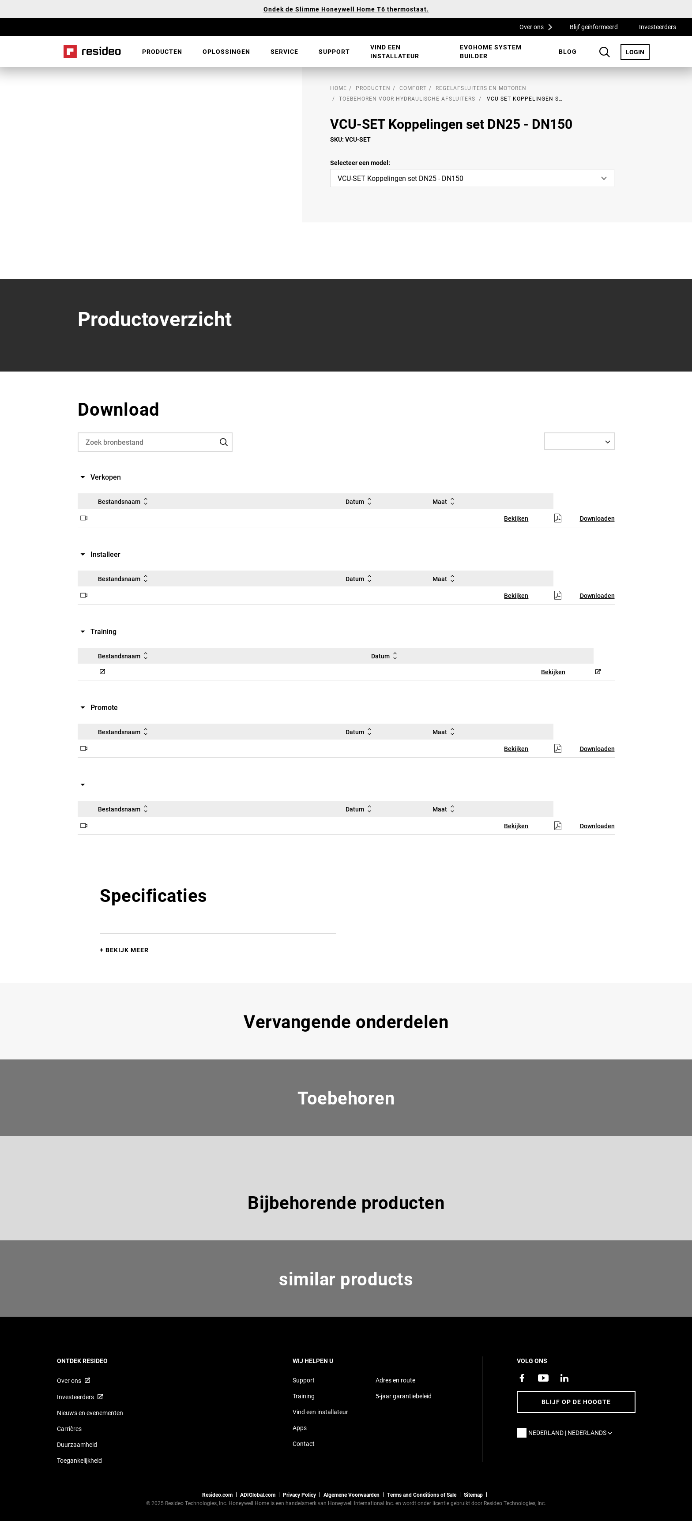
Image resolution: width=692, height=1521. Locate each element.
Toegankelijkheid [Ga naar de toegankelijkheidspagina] (79, 1460)
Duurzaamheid (77, 1444)
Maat (445, 501)
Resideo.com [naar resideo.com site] (217, 1494)
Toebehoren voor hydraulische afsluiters (407, 98)
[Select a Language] (579, 441)
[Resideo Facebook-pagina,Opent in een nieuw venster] (522, 1378)
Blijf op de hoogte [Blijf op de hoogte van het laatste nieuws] (576, 1401)
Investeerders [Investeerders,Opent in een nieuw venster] (657, 27)
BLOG (568, 51)
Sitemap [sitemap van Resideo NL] (473, 1494)
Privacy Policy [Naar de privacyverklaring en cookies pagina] (299, 1494)
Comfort (413, 87)
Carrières (69, 1428)
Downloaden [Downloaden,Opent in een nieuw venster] (597, 518)
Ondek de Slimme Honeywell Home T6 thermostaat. (346, 9)
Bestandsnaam (124, 501)
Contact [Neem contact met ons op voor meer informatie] (304, 1443)
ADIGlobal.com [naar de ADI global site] (257, 1494)
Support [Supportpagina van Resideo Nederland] (304, 1380)
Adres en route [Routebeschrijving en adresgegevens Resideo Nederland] (395, 1380)
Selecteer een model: (360, 162)
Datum (360, 501)
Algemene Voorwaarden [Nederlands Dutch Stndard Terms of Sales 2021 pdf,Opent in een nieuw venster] (351, 1494)
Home (92, 51)
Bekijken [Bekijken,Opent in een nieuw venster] (516, 518)
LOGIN (638, 51)
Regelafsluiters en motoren (481, 87)
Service (284, 51)
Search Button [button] (604, 52)
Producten (162, 51)
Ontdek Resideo (94, 1360)
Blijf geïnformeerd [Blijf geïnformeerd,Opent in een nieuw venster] (594, 27)
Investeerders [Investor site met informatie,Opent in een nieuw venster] (75, 1397)
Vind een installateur (394, 51)
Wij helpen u (325, 1360)
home (338, 87)
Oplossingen (226, 51)
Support (334, 51)
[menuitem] (162, 52)
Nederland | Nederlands (572, 1432)
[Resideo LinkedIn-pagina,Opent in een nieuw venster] (564, 1378)
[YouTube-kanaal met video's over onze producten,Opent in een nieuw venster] (543, 1378)
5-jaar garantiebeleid (404, 1396)
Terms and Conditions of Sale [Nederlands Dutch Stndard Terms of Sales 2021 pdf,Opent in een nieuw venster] (421, 1494)
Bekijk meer (127, 950)
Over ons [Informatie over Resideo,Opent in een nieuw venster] (69, 1380)
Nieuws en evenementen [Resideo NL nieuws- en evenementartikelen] (90, 1412)
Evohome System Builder (491, 51)
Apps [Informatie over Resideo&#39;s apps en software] (300, 1427)
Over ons (539, 26)
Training (304, 1396)
